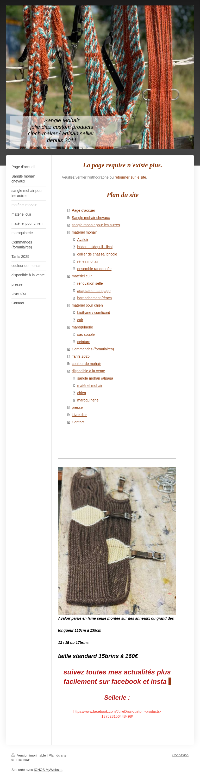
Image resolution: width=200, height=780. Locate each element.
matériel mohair (84, 232)
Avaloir (83, 239)
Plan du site (57, 755)
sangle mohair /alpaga (95, 378)
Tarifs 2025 (81, 356)
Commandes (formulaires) (93, 349)
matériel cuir (82, 276)
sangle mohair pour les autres (96, 225)
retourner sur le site (130, 177)
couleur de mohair (86, 364)
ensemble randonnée (94, 269)
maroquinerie (82, 327)
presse (77, 407)
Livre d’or (79, 415)
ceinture (83, 342)
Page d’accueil (84, 210)
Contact (78, 422)
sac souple (86, 334)
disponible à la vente (88, 371)
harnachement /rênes (94, 298)
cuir (80, 320)
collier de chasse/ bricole (97, 254)
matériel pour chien (87, 305)
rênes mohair (88, 261)
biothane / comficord (93, 312)
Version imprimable (29, 755)
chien (81, 393)
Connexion (180, 755)
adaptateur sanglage (94, 291)
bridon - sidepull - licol (95, 247)
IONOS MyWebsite (48, 770)
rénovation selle (90, 283)
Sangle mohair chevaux (91, 218)
